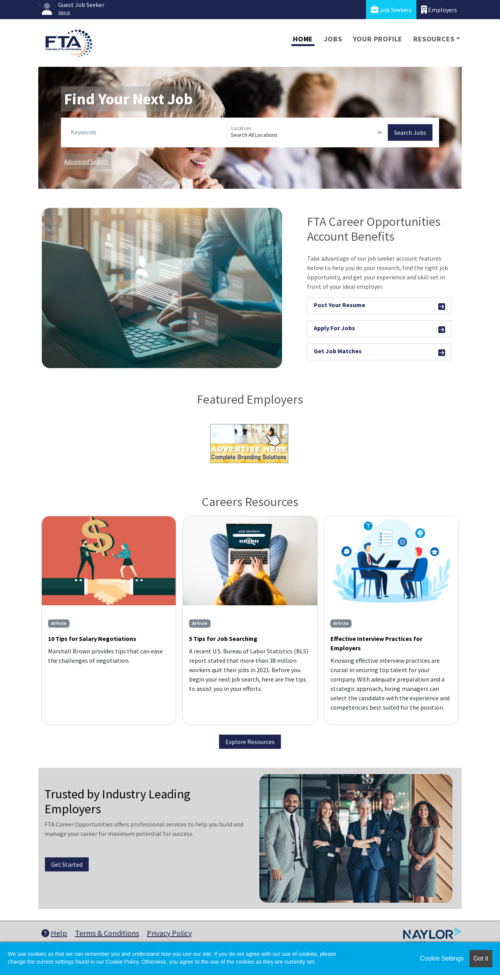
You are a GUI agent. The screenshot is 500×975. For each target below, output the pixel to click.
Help (54, 933)
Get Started (66, 864)
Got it (480, 958)
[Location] (307, 132)
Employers (439, 9)
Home (303, 38)
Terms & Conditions (107, 933)
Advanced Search (86, 161)
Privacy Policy (169, 933)
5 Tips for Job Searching (223, 638)
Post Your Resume (379, 306)
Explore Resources (250, 742)
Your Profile (378, 38)
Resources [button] (433, 38)
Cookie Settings (442, 958)
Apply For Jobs (379, 329)
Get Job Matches (379, 352)
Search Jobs (410, 132)
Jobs (333, 38)
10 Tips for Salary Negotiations (92, 638)
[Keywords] (147, 132)
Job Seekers (391, 9)
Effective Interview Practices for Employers (376, 643)
